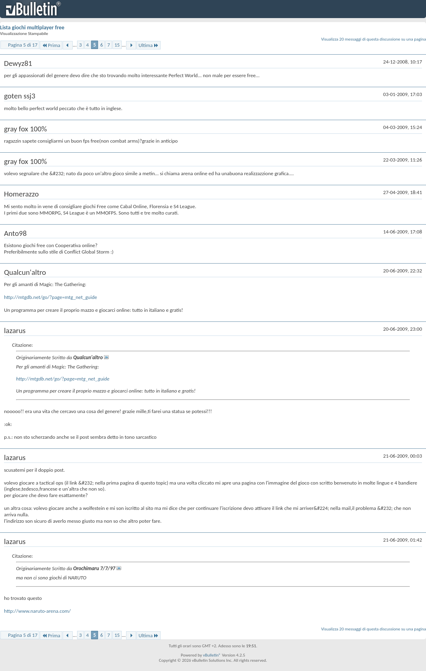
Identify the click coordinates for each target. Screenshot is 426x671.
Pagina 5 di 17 (22, 45)
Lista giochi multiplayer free (32, 27)
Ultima (149, 45)
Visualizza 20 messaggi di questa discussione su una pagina (373, 39)
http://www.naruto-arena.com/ (37, 611)
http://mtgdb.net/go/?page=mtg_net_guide (50, 297)
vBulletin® (212, 655)
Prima (51, 45)
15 (117, 45)
